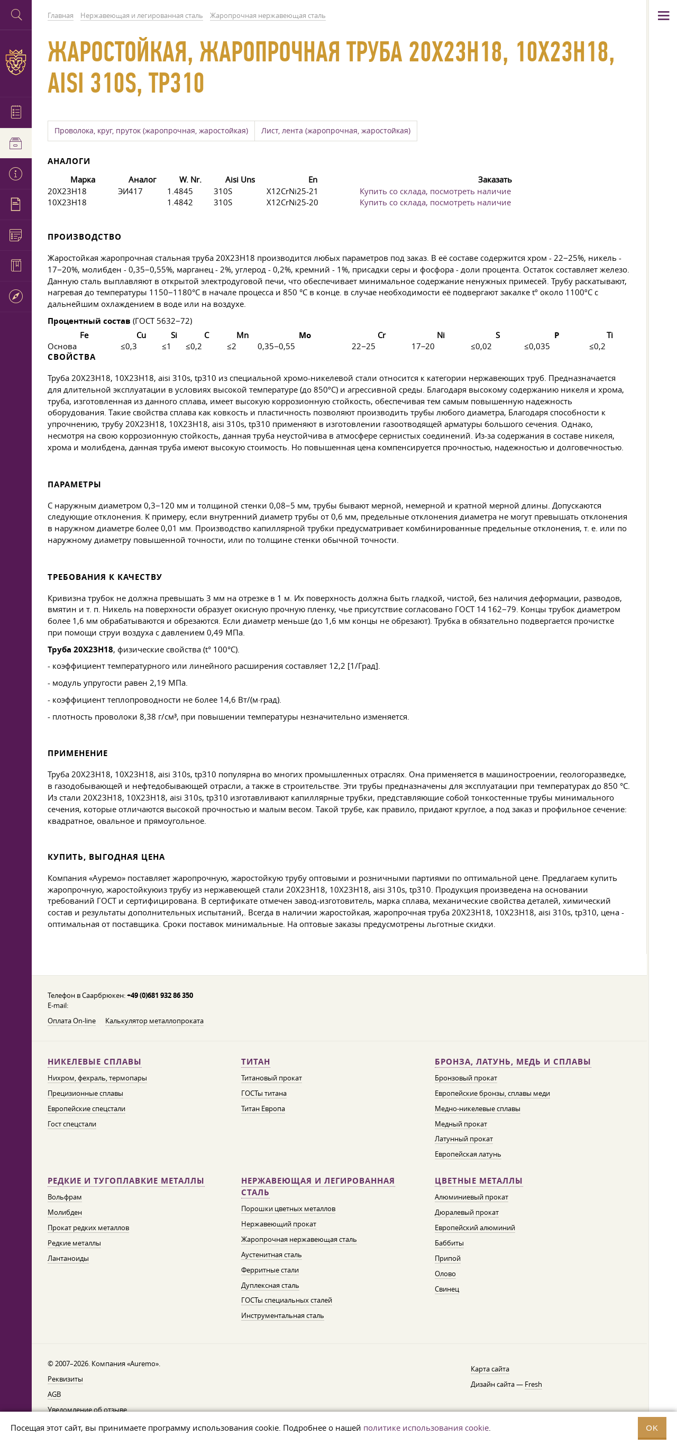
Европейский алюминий (475, 1227)
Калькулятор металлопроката (154, 1020)
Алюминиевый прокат (471, 1197)
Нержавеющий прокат (278, 1224)
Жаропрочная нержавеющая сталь (299, 1239)
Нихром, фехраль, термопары (97, 1078)
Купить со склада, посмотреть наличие (435, 191)
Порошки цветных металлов (288, 1208)
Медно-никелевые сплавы (477, 1108)
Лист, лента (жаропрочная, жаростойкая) (335, 130)
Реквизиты (65, 1379)
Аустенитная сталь (271, 1254)
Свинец (447, 1289)
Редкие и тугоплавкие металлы (126, 1180)
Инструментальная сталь (282, 1315)
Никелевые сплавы (95, 1061)
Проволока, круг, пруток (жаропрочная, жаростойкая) (151, 130)
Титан (255, 1061)
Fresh (533, 1384)
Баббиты (449, 1243)
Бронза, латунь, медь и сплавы (513, 1061)
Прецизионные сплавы (85, 1093)
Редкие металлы (74, 1243)
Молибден (65, 1212)
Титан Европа (263, 1108)
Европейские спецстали (86, 1108)
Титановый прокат (271, 1078)
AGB (54, 1394)
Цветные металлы (479, 1180)
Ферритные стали (270, 1270)
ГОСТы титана (264, 1093)
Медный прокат (461, 1124)
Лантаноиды (68, 1258)
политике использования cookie (426, 1427)
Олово (445, 1273)
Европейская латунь (468, 1154)
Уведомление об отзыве (87, 1409)
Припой (448, 1258)
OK (652, 1427)
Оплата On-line (72, 1020)
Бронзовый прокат (466, 1078)
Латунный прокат (464, 1138)
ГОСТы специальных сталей (286, 1300)
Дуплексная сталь (270, 1285)
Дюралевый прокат (467, 1212)
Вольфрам (65, 1197)
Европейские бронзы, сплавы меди (492, 1093)
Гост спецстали (72, 1124)
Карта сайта (490, 1369)
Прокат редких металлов (88, 1227)
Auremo (15, 62)
